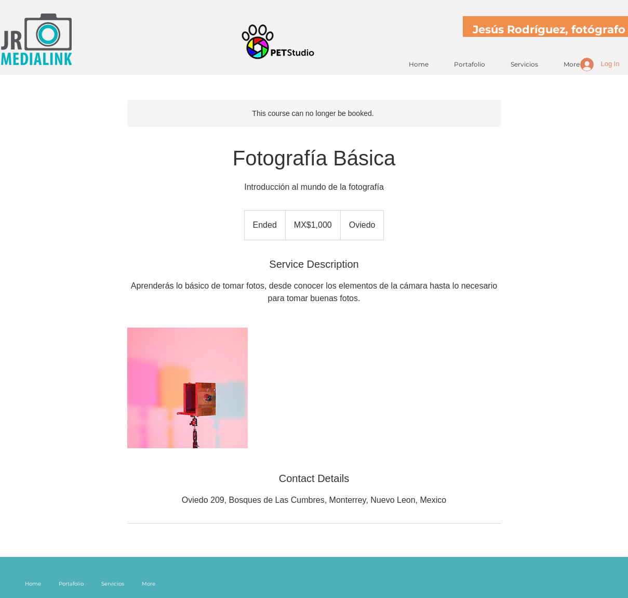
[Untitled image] (187, 388)
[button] (465, 64)
